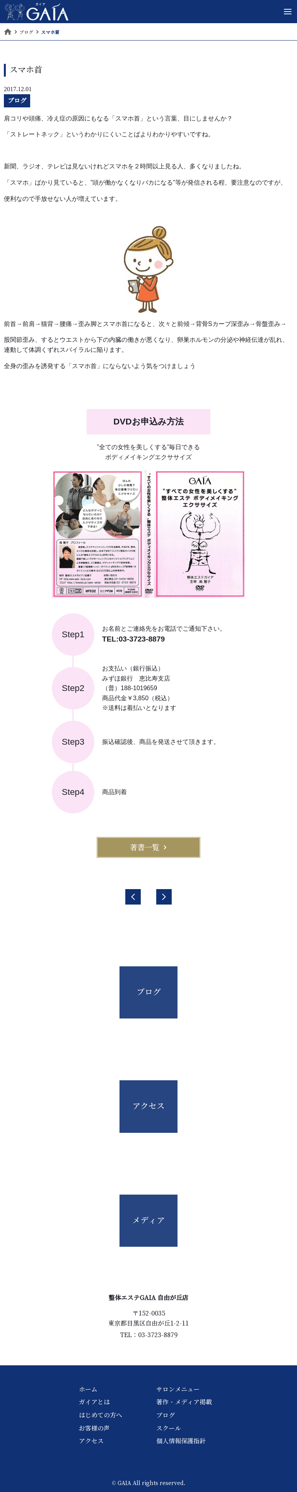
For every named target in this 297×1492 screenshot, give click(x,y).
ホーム (88, 1389)
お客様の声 (94, 1428)
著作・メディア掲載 (184, 1402)
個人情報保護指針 (181, 1441)
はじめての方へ (100, 1415)
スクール (168, 1428)
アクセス (91, 1441)
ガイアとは (94, 1402)
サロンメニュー (178, 1389)
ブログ (17, 100)
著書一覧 (148, 847)
